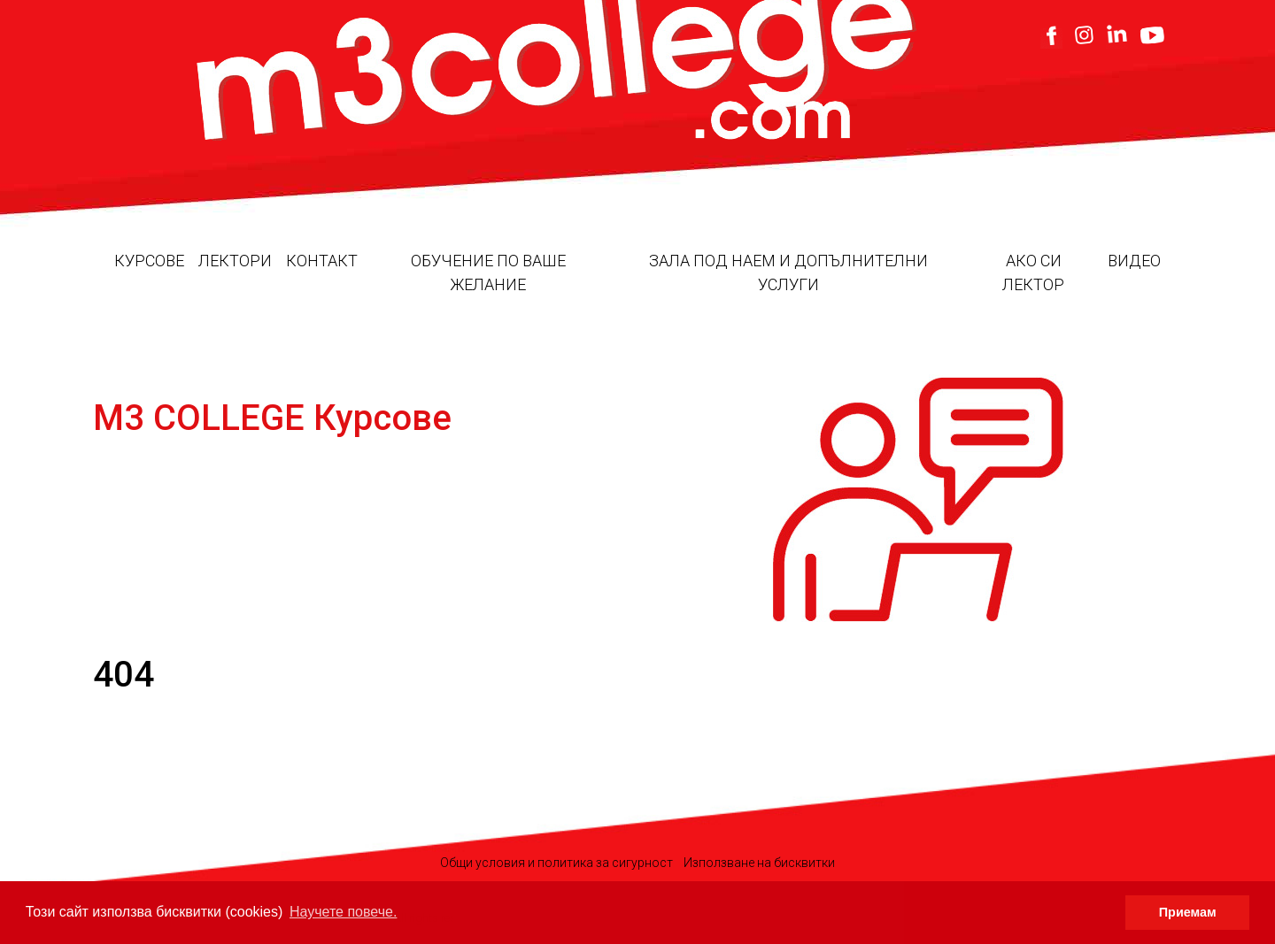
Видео (1134, 260)
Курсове (149, 260)
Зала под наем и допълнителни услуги (788, 272)
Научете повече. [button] (343, 911)
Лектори (235, 260)
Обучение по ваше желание (488, 272)
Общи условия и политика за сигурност (556, 863)
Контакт (322, 260)
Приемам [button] (1188, 912)
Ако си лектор (1033, 272)
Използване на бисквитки (759, 863)
